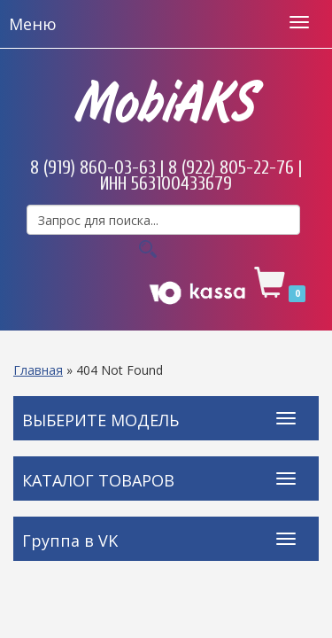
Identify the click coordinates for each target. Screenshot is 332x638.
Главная (38, 370)
